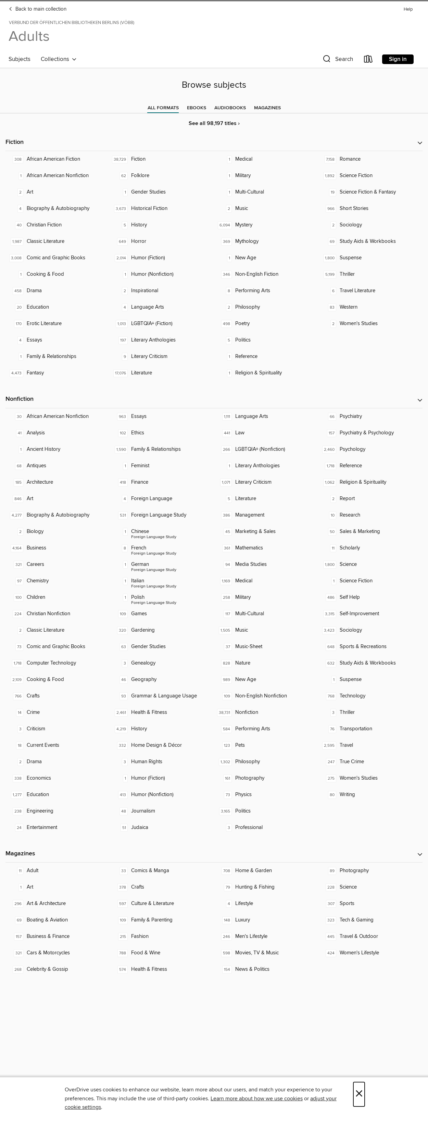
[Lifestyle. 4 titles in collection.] (266, 903)
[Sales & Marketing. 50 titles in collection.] (370, 531)
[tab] (163, 107)
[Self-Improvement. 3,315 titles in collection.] (370, 614)
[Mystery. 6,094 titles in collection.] (266, 225)
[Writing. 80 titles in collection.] (370, 795)
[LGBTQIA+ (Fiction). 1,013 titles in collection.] (162, 323)
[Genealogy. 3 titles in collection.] (162, 663)
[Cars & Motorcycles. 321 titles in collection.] (57, 953)
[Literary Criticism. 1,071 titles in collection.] (266, 482)
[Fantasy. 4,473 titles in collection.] (57, 373)
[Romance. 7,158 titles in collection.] (370, 159)
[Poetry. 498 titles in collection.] (266, 323)
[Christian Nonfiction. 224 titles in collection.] (57, 614)
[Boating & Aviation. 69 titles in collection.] (57, 920)
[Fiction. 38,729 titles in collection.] (162, 159)
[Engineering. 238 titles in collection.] (57, 811)
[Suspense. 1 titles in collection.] (370, 679)
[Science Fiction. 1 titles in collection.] (370, 581)
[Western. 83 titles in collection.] (370, 307)
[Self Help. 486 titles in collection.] (370, 597)
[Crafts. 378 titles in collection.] (162, 887)
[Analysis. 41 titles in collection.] (57, 433)
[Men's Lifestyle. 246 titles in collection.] (266, 936)
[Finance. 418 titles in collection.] (162, 482)
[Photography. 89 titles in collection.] (370, 871)
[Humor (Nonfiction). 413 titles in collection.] (162, 795)
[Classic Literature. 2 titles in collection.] (57, 630)
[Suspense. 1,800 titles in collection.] (370, 258)
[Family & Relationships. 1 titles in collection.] (57, 356)
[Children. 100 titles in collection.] (57, 597)
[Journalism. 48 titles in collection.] (162, 811)
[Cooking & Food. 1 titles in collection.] (57, 274)
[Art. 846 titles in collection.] (57, 499)
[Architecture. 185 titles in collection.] (57, 482)
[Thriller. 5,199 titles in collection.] (370, 274)
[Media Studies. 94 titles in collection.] (266, 564)
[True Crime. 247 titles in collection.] (370, 762)
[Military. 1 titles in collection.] (266, 176)
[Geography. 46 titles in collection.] (162, 679)
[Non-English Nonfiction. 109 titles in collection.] (266, 696)
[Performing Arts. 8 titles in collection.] (266, 291)
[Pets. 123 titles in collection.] (266, 745)
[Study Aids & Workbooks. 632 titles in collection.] (370, 663)
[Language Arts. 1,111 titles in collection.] (266, 416)
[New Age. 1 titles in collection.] (266, 258)
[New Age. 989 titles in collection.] (266, 679)
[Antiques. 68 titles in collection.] (57, 466)
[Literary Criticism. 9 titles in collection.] (162, 356)
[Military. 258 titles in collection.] (266, 597)
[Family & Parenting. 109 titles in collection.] (162, 920)
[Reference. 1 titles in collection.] (266, 356)
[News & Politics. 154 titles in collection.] (266, 969)
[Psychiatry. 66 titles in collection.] (370, 416)
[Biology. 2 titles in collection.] (57, 531)
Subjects (19, 59)
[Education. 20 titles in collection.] (57, 307)
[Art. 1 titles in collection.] (57, 887)
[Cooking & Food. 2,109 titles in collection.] (57, 679)
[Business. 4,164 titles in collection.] (57, 548)
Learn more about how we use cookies (257, 1098)
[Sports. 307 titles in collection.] (370, 903)
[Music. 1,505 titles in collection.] (266, 630)
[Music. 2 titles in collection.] (266, 208)
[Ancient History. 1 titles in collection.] (57, 449)
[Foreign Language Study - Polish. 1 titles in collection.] (162, 597)
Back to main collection (37, 9)
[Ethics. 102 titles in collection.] (162, 433)
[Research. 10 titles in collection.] (370, 515)
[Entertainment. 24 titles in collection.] (57, 827)
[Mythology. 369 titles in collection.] (266, 241)
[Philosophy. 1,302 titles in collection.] (266, 762)
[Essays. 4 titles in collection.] (57, 340)
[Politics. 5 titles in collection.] (266, 340)
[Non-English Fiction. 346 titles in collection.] (266, 274)
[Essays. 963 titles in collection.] (162, 416)
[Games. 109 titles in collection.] (162, 614)
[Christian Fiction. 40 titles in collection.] (57, 225)
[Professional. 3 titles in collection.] (266, 827)
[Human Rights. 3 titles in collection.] (162, 762)
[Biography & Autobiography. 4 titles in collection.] (57, 208)
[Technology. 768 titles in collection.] (370, 696)
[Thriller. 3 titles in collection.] (370, 712)
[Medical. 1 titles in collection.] (266, 159)
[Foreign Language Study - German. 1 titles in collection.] (162, 564)
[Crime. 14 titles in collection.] (57, 712)
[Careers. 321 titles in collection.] (57, 564)
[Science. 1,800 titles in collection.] (370, 564)
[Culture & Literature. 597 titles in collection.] (162, 903)
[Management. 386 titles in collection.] (266, 515)
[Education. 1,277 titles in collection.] (57, 795)
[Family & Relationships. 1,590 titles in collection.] (162, 449)
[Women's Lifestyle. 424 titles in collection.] (370, 953)
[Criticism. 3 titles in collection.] (57, 729)
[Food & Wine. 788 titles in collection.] (162, 953)
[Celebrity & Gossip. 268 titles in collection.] (57, 969)
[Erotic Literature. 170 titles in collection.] (57, 323)
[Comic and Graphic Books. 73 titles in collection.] (57, 647)
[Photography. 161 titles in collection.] (266, 778)
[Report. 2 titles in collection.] (370, 499)
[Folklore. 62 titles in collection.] (162, 176)
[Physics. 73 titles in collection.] (266, 795)
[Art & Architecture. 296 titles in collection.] (57, 903)
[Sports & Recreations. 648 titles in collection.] (370, 647)
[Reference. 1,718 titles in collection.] (370, 466)
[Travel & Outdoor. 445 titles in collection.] (370, 936)
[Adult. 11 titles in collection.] (57, 871)
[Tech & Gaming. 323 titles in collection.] (370, 920)
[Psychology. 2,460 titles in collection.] (370, 449)
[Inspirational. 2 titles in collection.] (162, 291)
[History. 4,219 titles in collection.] (162, 729)
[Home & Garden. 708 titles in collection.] (266, 871)
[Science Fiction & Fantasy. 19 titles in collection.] (370, 192)
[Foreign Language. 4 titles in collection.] (162, 499)
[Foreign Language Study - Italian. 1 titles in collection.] (162, 581)
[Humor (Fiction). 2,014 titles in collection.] (162, 258)
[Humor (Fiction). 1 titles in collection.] (162, 778)
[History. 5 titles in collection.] (162, 225)
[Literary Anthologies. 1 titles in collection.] (266, 466)
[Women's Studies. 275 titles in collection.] (370, 778)
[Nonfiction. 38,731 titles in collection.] (266, 712)
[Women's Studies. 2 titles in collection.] (370, 323)
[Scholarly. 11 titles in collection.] (370, 548)
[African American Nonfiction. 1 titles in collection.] (57, 176)
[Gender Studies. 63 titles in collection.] (162, 647)
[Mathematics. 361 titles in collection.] (266, 548)
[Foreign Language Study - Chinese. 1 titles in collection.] (162, 531)
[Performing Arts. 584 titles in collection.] (266, 729)
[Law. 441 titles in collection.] (266, 433)
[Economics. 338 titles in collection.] (57, 778)
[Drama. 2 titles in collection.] (57, 762)
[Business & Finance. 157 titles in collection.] (57, 936)
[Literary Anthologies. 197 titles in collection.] (162, 340)
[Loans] (368, 60)
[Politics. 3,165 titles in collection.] (266, 811)
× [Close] (359, 1094)
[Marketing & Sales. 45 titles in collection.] (266, 531)
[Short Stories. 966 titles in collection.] (370, 208)
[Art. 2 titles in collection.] (57, 192)
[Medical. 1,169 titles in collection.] (266, 581)
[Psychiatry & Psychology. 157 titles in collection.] (370, 433)
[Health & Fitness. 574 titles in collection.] (162, 969)
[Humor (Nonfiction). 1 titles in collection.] (162, 274)
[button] (337, 60)
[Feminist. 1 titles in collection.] (162, 466)
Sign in (398, 59)
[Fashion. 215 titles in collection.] (162, 936)
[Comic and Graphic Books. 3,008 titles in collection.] (57, 258)
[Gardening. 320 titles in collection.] (162, 630)
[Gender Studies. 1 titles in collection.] (162, 192)
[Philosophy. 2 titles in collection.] (266, 307)
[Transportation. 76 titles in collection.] (370, 729)
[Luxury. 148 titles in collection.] (266, 920)
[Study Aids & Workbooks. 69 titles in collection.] (370, 241)
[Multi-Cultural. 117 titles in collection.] (266, 614)
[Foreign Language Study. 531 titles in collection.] (162, 515)
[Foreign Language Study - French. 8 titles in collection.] (162, 548)
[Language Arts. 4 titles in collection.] (162, 307)
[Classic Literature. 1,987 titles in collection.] (57, 241)
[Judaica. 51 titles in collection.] (162, 827)
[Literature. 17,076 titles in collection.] (162, 373)
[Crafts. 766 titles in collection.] (57, 696)
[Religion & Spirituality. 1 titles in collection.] (266, 373)
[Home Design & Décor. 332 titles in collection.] (162, 745)
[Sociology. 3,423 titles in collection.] (370, 630)
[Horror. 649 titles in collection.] (162, 241)
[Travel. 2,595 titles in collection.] (370, 745)
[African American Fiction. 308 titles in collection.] (57, 159)
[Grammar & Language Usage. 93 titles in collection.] (162, 696)
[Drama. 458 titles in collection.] (57, 291)
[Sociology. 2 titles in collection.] (370, 225)
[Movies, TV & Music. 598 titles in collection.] (266, 953)
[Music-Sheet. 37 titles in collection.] (266, 647)
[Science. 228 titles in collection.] (370, 887)
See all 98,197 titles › (214, 123)
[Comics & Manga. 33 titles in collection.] (162, 871)
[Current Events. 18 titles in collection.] (57, 745)
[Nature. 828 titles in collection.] (266, 663)
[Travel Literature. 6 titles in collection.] (370, 291)
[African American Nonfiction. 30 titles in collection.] (57, 416)
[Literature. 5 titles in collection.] (266, 499)
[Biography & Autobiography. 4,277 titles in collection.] (57, 515)
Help (408, 9)
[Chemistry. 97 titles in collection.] (57, 581)
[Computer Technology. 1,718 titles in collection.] (57, 663)
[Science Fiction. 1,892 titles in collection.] (370, 176)
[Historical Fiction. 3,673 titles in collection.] (162, 208)
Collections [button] (59, 59)
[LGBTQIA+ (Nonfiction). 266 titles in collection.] (266, 449)
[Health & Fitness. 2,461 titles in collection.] (162, 712)
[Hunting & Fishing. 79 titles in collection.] (266, 887)
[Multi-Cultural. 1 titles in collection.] (266, 192)
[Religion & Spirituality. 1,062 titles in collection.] (370, 482)
